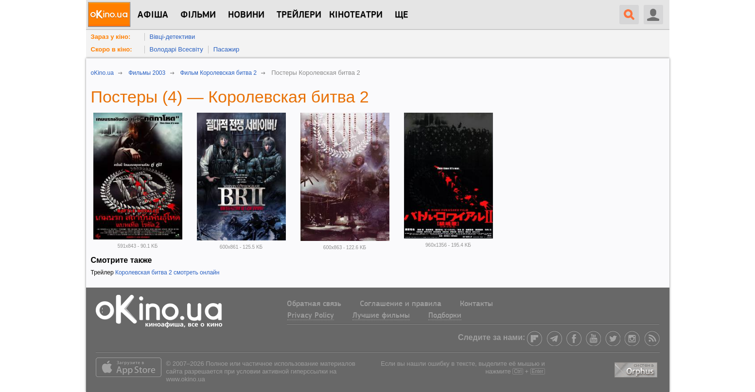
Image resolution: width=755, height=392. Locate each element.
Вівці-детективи (172, 36)
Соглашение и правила (400, 304)
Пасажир (226, 49)
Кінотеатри (356, 15)
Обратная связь (314, 304)
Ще (401, 15)
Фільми (198, 15)
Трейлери (299, 15)
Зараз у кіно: (111, 36)
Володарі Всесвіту (176, 49)
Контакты (476, 304)
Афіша (153, 15)
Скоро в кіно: (111, 49)
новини (246, 15)
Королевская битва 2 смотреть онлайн (167, 272)
